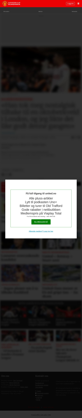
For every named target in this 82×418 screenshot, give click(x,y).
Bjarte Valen (24, 387)
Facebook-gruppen (43, 393)
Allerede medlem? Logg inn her (41, 231)
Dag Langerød (17, 380)
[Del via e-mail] (79, 137)
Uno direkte (39, 387)
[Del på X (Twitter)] (75, 137)
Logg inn (70, 3)
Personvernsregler (34, 407)
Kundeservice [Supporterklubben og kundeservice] (39, 383)
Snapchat (39, 397)
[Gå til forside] (11, 3)
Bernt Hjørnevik (14, 382)
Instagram (40, 395)
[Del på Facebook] (72, 137)
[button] (79, 303)
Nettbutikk (74, 11)
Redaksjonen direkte (41, 385)
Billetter (41, 11)
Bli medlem (6, 11)
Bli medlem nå (41, 222)
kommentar (17, 170)
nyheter (6, 170)
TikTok (38, 400)
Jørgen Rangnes (14, 385)
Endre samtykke (48, 407)
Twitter (39, 391)
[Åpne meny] (78, 3)
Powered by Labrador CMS (41, 415)
